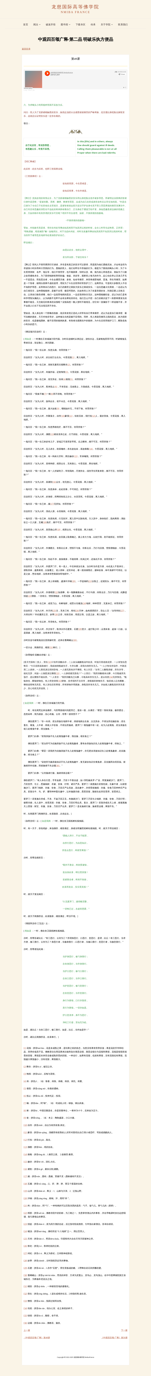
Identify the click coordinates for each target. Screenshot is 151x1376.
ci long (25, 90)
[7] (45, 394)
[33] (57, 673)
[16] (54, 482)
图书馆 (64, 24)
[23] (30, 596)
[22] (56, 592)
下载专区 (80, 24)
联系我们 (123, 24)
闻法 (35, 24)
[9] (58, 408)
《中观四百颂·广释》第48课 (37, 1337)
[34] (111, 677)
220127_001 (31, 90)
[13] (52, 434)
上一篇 (27, 1330)
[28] (56, 614)
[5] (71, 379)
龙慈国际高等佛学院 (75, 6)
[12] (93, 416)
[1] (73, 357)
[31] (51, 647)
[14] (91, 449)
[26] (77, 611)
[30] (75, 640)
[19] (58, 529)
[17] (52, 504)
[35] (60, 681)
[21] (90, 581)
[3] (66, 372)
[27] (122, 611)
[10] (63, 416)
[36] (57, 765)
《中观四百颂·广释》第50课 (114, 1337)
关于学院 (105, 24)
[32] (50, 662)
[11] (70, 416)
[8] (52, 394)
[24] (84, 603)
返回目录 (26, 49)
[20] (73, 581)
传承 (93, 24)
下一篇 (124, 1330)
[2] (69, 364)
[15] (76, 456)
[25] (54, 611)
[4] (64, 379)
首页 (25, 24)
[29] (80, 629)
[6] (56, 387)
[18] (45, 522)
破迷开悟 (51, 24)
